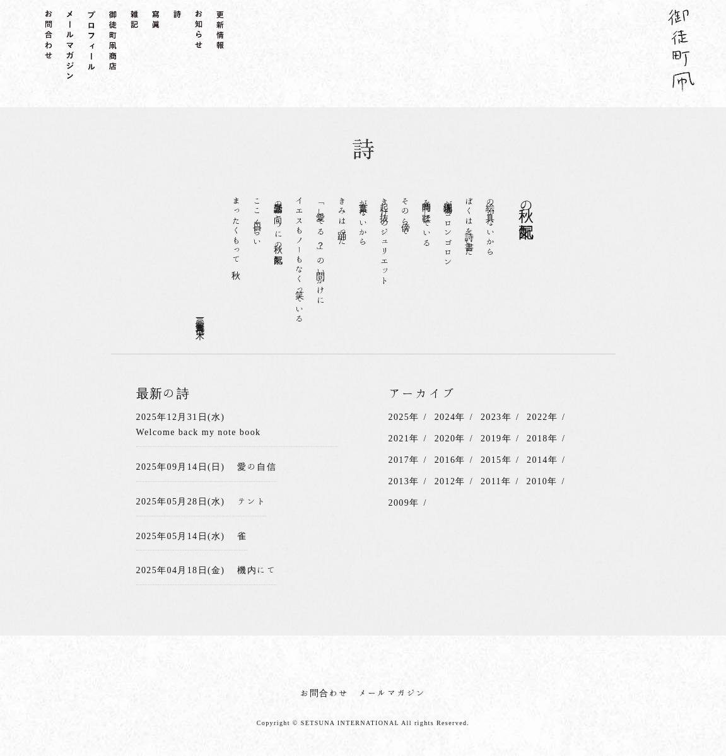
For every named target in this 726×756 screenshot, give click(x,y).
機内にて (256, 570)
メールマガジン (392, 693)
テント (251, 501)
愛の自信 (256, 466)
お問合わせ (324, 693)
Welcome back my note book (198, 431)
